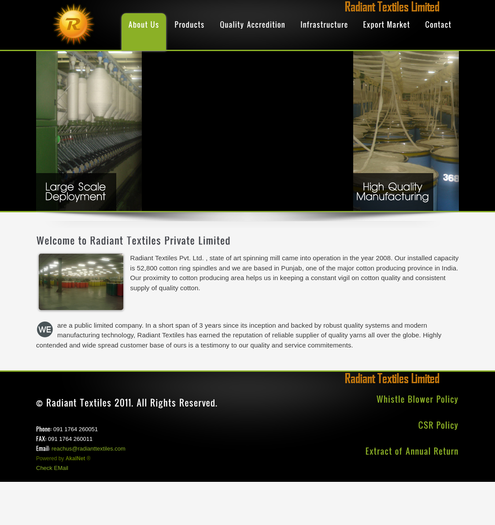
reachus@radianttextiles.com (89, 448)
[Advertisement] (160, 501)
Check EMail (52, 468)
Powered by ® (63, 458)
